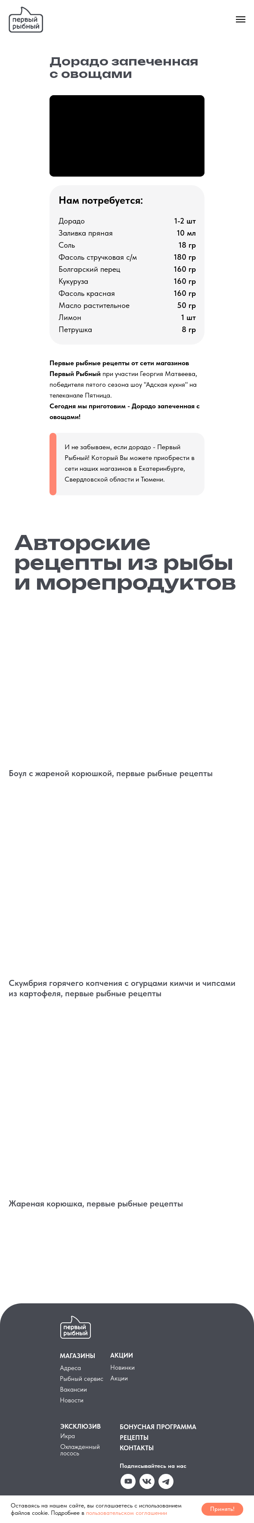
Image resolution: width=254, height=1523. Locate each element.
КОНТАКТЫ (137, 1448)
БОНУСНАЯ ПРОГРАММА (158, 1427)
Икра (67, 1436)
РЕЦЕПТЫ (134, 1438)
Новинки (122, 1367)
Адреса (70, 1368)
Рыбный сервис (81, 1379)
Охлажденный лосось (80, 1450)
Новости (72, 1400)
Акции (119, 1378)
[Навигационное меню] (240, 19)
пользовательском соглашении (126, 1512)
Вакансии (73, 1389)
